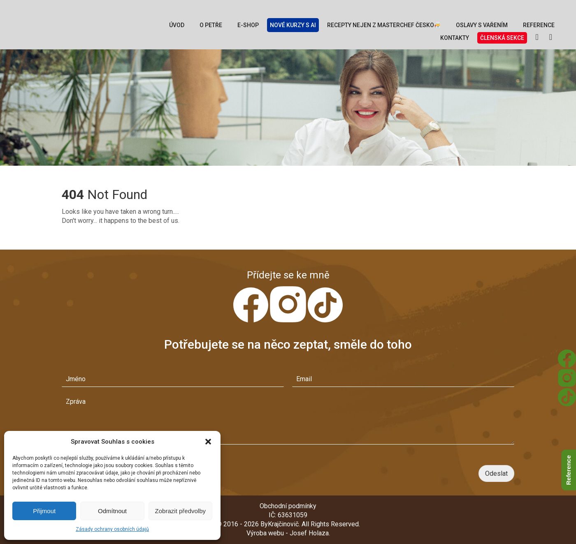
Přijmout (44, 510)
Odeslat (496, 473)
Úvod (176, 25)
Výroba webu (265, 533)
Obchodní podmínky (288, 506)
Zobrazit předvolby (180, 510)
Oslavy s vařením (482, 25)
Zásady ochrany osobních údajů (112, 529)
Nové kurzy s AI (293, 25)
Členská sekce (502, 38)
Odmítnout (112, 510)
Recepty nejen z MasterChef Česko (383, 25)
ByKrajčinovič (279, 524)
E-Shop (248, 25)
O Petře (211, 25)
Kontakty (454, 38)
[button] (208, 442)
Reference (539, 25)
